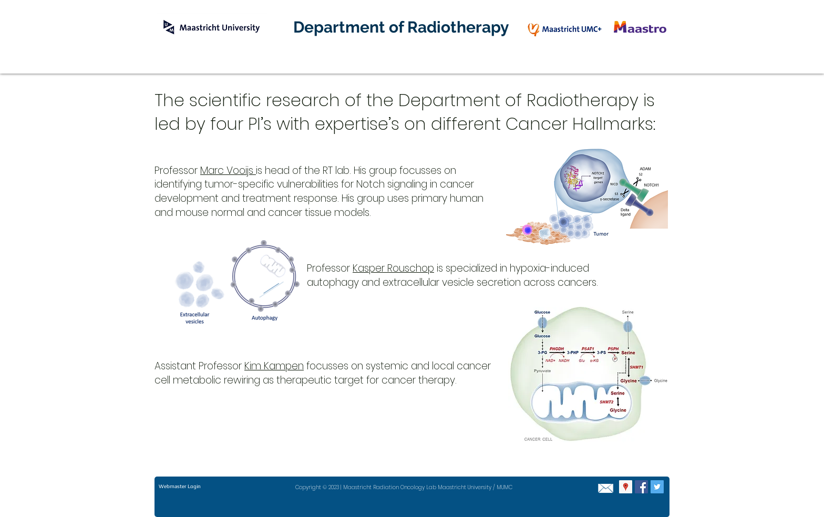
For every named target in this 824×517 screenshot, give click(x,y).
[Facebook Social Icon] (641, 486)
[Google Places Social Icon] (625, 486)
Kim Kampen (274, 366)
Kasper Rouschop (393, 268)
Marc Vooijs (228, 170)
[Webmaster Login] (179, 486)
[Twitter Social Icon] (657, 486)
